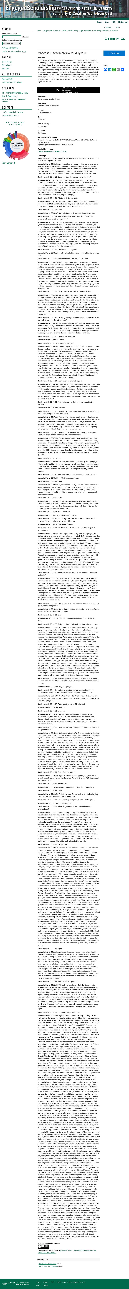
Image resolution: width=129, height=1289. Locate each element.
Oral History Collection (100, 31)
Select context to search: (12, 40)
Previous (108, 27)
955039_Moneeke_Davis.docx (48, 1266)
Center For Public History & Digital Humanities (77, 31)
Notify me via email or (14, 51)
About (45, 1282)
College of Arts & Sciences (51, 31)
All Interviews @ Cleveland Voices (14, 100)
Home (39, 31)
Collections (7, 62)
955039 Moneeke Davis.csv (47, 1264)
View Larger (9, 163)
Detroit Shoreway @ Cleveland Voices (52, 151)
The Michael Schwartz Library (15, 93)
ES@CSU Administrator (12, 112)
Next (117, 27)
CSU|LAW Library (10, 96)
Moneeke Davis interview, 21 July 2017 (63, 53)
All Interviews (114, 31)
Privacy (38, 1285)
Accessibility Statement (77, 1282)
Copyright (45, 1285)
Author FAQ (7, 79)
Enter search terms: (10, 33)
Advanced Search (10, 48)
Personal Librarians (10, 115)
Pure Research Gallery (12, 82)
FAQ (52, 1282)
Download (114, 53)
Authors (5, 68)
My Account (61, 1282)
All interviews (115, 38)
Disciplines (7, 65)
